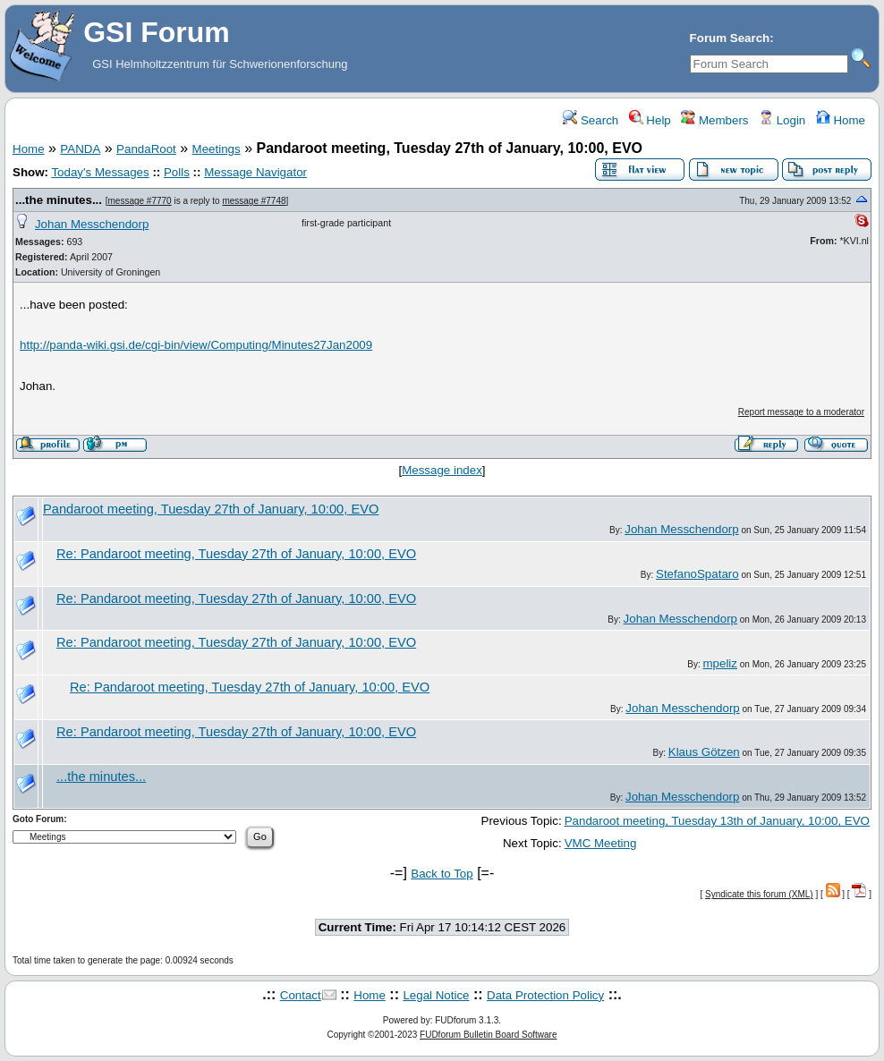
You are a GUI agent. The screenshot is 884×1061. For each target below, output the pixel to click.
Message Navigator (255, 172)
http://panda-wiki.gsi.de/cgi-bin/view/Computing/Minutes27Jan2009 (196, 345)
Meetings (216, 149)
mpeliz (719, 663)
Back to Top (441, 873)
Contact (300, 995)
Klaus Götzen (704, 752)
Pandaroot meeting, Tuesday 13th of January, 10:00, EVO (717, 821)
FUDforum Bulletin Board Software (488, 1035)
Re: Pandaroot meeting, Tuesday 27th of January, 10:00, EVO (236, 554)
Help (650, 120)
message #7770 (140, 201)
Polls (177, 172)
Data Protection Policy (545, 995)
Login (782, 120)
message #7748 (253, 201)
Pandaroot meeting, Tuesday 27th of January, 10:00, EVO (210, 509)
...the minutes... (58, 200)
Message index (442, 470)
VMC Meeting (601, 843)
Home (840, 120)
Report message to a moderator (801, 412)
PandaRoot (146, 149)
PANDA (80, 149)
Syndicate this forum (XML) (759, 894)
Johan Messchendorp (92, 224)
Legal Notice (436, 995)
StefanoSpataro (697, 574)
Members (714, 120)
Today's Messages (100, 172)
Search (590, 120)
